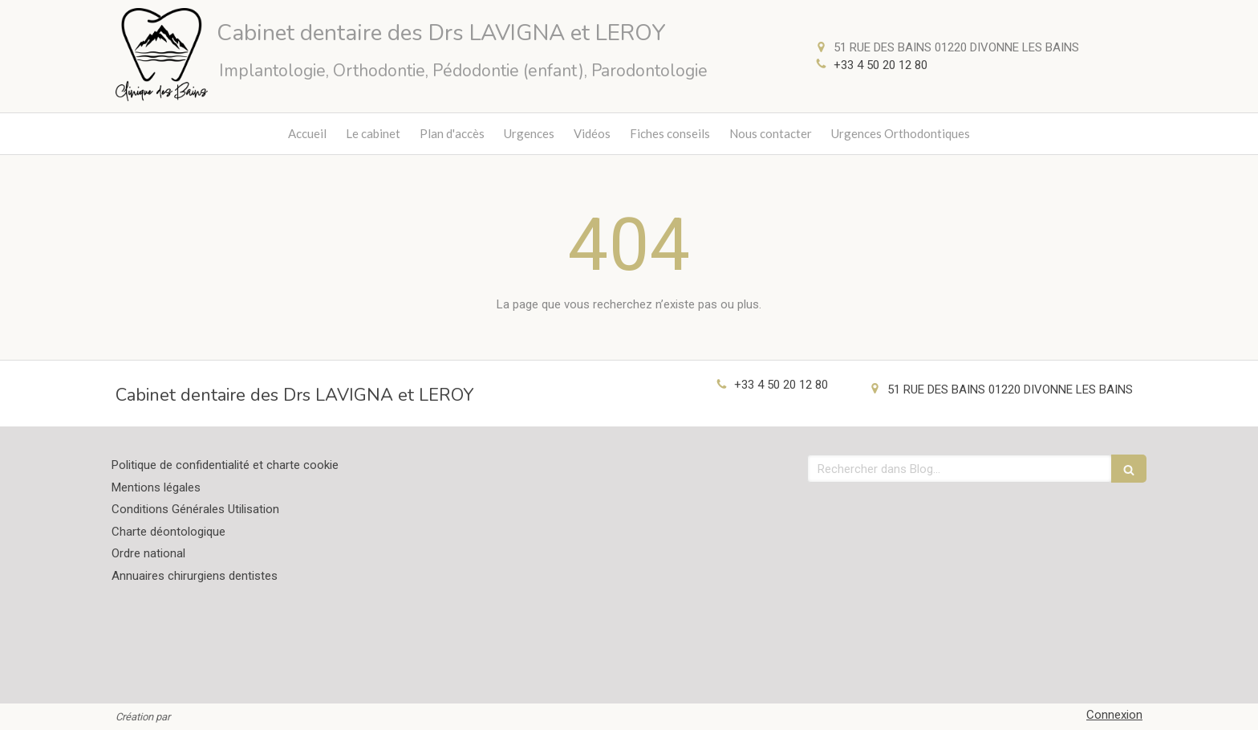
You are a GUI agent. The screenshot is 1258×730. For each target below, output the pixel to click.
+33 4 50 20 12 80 (880, 65)
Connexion (1114, 715)
